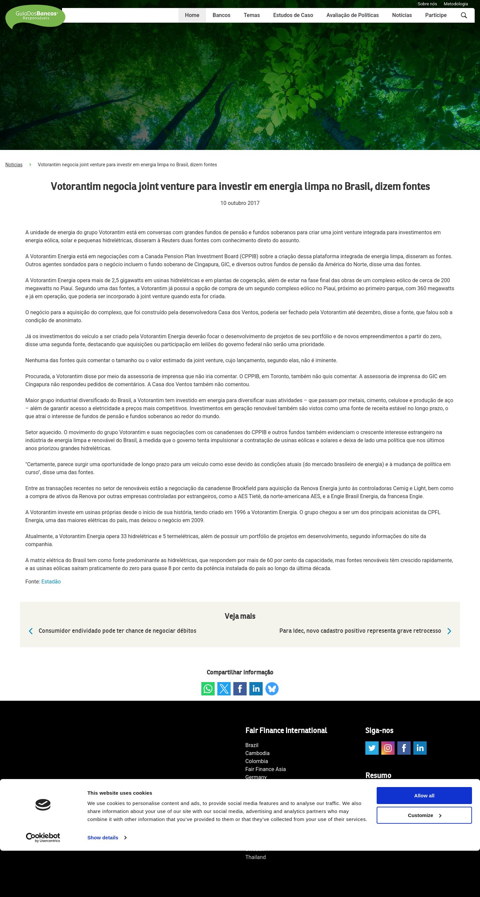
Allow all (424, 842)
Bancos (221, 15)
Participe (436, 15)
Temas (252, 15)
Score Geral (379, 814)
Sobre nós (427, 3)
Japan (252, 801)
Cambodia (257, 753)
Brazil (252, 745)
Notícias (402, 15)
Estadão (51, 581)
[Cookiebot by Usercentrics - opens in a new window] (43, 884)
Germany (256, 777)
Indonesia (257, 785)
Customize (424, 861)
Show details (102, 884)
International (260, 793)
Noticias (14, 164)
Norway (254, 817)
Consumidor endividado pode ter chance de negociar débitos (110, 631)
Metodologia (456, 3)
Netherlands (259, 809)
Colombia (256, 761)
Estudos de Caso (293, 15)
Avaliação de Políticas (352, 15)
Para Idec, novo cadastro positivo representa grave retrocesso (367, 631)
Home (192, 15)
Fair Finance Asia (265, 769)
